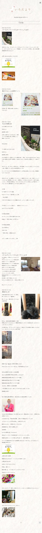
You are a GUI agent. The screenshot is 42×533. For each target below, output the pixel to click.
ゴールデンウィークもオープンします (14, 255)
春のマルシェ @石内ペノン (11, 91)
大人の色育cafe (7, 124)
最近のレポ (5, 292)
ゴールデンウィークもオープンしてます (15, 30)
